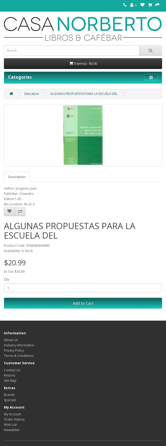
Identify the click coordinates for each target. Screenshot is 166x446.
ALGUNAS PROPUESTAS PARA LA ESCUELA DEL (84, 94)
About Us (11, 340)
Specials (10, 400)
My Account (12, 414)
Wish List (10, 424)
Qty (6, 279)
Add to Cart (83, 303)
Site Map (10, 380)
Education (31, 94)
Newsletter (12, 430)
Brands (9, 395)
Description (16, 177)
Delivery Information (19, 345)
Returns (9, 375)
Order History (14, 419)
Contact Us (12, 370)
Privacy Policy (14, 350)
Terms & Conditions (19, 355)
